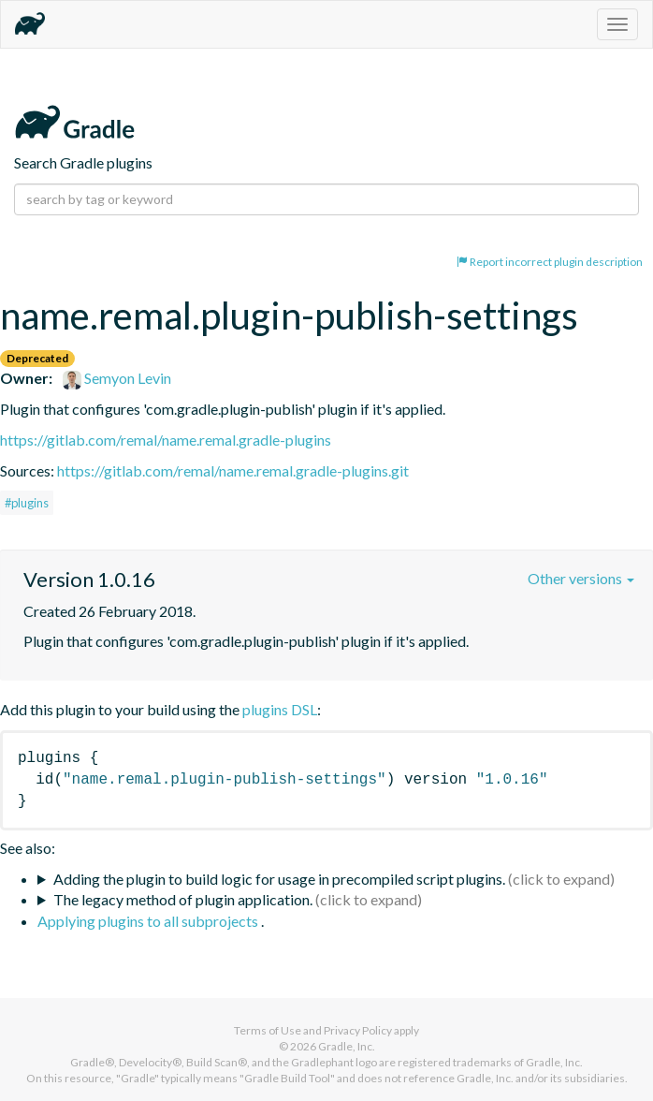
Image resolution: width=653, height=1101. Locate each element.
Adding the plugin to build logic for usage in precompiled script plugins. (279, 879)
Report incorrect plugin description (550, 262)
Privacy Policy (358, 1030)
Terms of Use (267, 1030)
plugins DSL (279, 709)
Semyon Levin (117, 378)
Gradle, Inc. (346, 1046)
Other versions (581, 578)
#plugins (27, 502)
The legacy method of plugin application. (182, 899)
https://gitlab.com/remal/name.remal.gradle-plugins (165, 439)
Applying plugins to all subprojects (149, 921)
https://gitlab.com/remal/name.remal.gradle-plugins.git (233, 470)
